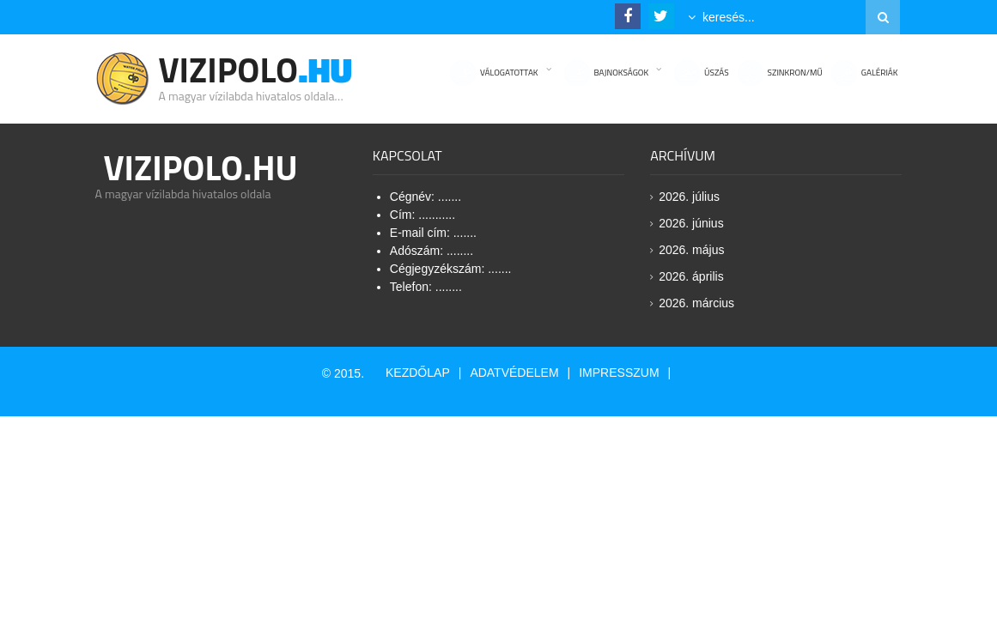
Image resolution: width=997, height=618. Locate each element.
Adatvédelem (514, 372)
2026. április (691, 276)
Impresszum (619, 372)
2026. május (691, 250)
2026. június (691, 223)
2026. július (689, 196)
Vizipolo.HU (201, 168)
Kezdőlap (418, 372)
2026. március (696, 303)
